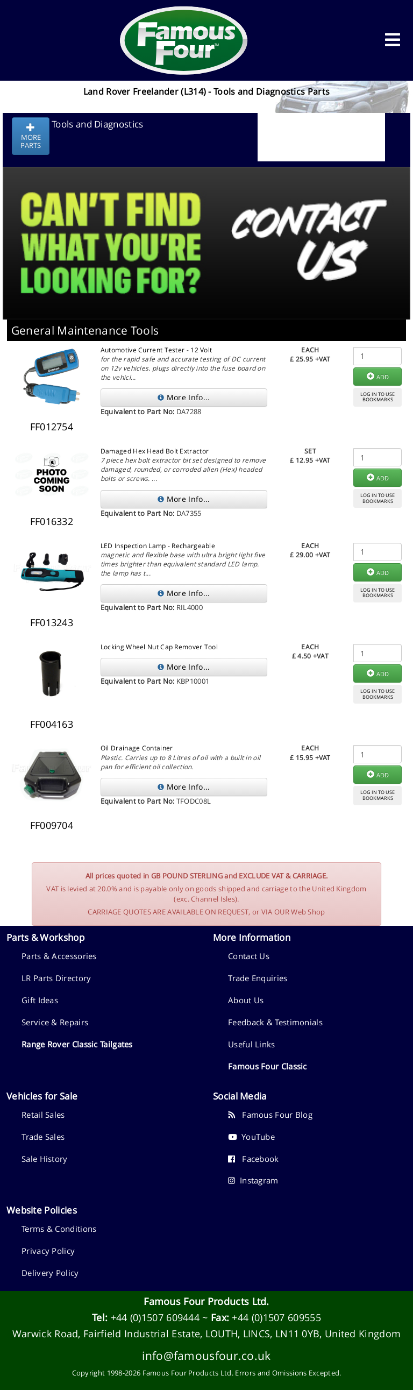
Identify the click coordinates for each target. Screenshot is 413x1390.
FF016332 (51, 521)
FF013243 (51, 622)
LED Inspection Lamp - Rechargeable (158, 545)
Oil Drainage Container (137, 748)
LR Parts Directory (56, 978)
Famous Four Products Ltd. (206, 1301)
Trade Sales (43, 1136)
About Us (246, 1000)
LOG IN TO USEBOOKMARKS (377, 397)
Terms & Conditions (59, 1228)
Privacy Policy (48, 1250)
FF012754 (51, 426)
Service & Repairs (55, 1022)
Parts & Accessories (59, 956)
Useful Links (251, 1044)
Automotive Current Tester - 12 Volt (156, 349)
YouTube (251, 1136)
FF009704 (51, 825)
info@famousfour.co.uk (206, 1355)
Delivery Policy (50, 1272)
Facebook (253, 1158)
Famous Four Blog (270, 1114)
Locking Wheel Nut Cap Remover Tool (159, 646)
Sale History (45, 1158)
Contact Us (248, 956)
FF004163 (51, 724)
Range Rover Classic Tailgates (77, 1044)
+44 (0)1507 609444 (155, 1317)
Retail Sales (43, 1114)
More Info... (184, 397)
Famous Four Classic (267, 1066)
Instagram (253, 1180)
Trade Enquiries (258, 978)
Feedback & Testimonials (275, 1022)
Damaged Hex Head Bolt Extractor (155, 451)
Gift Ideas (40, 1000)
